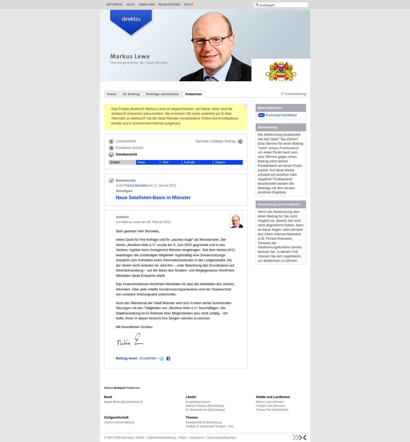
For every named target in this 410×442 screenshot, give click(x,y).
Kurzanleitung (293, 94)
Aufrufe (189, 162)
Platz (141, 162)
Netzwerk (115, 4)
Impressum (197, 437)
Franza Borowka (135, 185)
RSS (187, 4)
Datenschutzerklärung (162, 437)
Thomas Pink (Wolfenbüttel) (272, 409)
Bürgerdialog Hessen (198, 401)
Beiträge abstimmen (162, 94)
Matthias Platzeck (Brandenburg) (205, 405)
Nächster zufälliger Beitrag (219, 141)
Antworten (193, 94)
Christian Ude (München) (270, 405)
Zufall (115, 162)
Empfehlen (148, 358)
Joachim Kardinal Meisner (119, 422)
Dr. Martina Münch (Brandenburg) (205, 409)
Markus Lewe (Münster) (270, 401)
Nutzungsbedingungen (221, 437)
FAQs (182, 437)
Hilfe (130, 4)
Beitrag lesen (127, 358)
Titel (165, 162)
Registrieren (169, 4)
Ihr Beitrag (131, 94)
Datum (220, 162)
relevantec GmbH (133, 437)
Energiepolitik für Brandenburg (203, 422)
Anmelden (147, 4)
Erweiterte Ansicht (126, 147)
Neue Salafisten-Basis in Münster (153, 197)
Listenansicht (122, 141)
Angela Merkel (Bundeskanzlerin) (123, 401)
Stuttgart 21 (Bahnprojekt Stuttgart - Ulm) (210, 426)
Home (112, 94)
